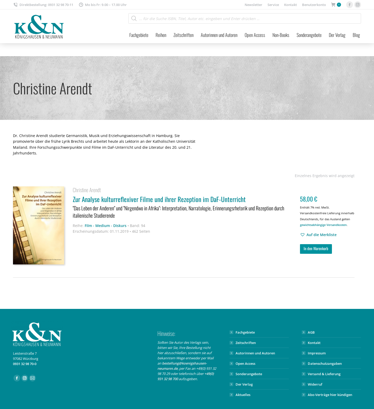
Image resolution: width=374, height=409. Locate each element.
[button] (318, 235)
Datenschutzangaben (325, 363)
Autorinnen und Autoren (255, 353)
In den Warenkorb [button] (316, 248)
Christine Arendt (87, 190)
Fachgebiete (245, 332)
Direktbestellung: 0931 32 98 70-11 (43, 4)
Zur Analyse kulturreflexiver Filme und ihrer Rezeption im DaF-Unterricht (183, 207)
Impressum (317, 353)
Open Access (245, 363)
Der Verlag (244, 384)
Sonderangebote (249, 374)
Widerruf (315, 384)
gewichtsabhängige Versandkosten (323, 225)
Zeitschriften (246, 342)
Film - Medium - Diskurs (105, 225)
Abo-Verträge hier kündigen (330, 394)
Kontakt (314, 342)
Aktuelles (243, 394)
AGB (311, 332)
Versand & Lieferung (324, 374)
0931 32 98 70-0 (24, 363)
